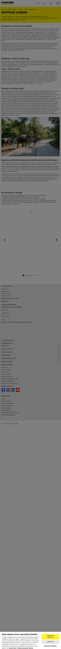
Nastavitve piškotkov (50, 646)
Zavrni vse (50, 641)
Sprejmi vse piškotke (50, 636)
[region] (30, 640)
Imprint (31, 648)
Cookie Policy (13, 648)
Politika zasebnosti (22, 648)
